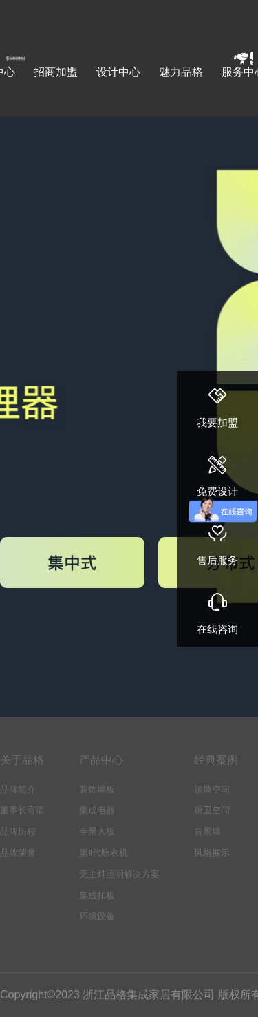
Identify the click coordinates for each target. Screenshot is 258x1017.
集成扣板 (97, 895)
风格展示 (212, 853)
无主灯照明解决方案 (119, 874)
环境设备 (97, 916)
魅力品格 (181, 72)
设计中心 (118, 72)
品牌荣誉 (18, 853)
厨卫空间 (212, 810)
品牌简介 (18, 789)
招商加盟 (56, 72)
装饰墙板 (97, 789)
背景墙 (207, 831)
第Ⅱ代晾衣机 (103, 853)
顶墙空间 (212, 789)
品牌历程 (18, 831)
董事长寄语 (22, 810)
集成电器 (97, 810)
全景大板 (97, 831)
